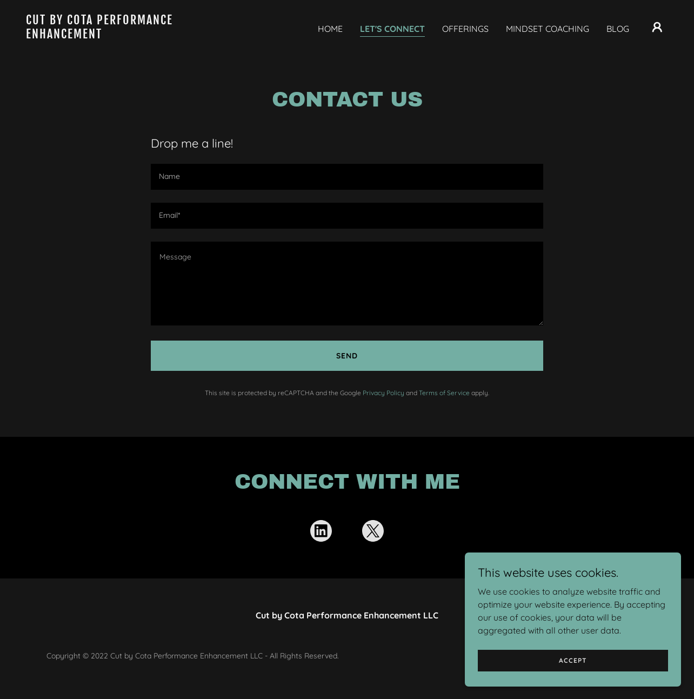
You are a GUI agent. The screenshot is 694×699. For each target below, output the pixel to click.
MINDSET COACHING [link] (547, 28)
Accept (573, 660)
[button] (657, 27)
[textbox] (347, 177)
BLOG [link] (617, 28)
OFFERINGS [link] (465, 28)
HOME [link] (330, 28)
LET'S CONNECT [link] (392, 28)
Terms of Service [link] (444, 393)
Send (347, 356)
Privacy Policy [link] (383, 393)
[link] (116, 35)
